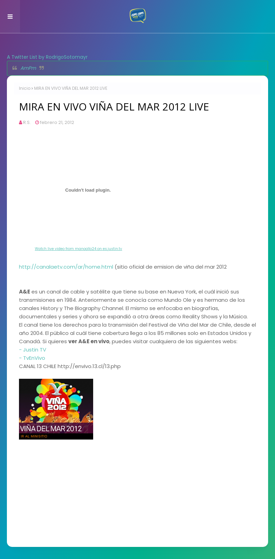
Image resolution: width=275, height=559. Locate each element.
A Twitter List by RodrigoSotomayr (47, 57)
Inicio (24, 88)
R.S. (27, 122)
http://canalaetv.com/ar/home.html (66, 266)
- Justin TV (32, 349)
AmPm (28, 68)
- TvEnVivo (32, 358)
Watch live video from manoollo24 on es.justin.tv (78, 248)
